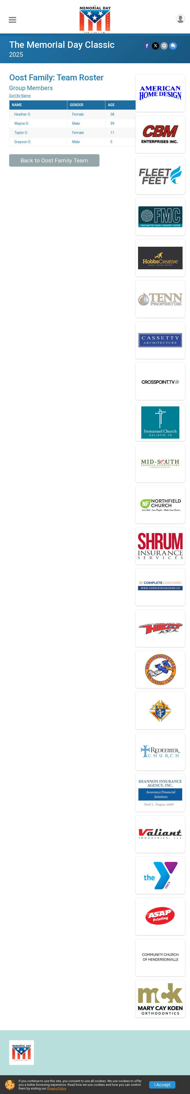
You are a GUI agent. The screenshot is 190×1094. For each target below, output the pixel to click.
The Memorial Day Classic (62, 44)
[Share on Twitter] (155, 45)
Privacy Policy (56, 1088)
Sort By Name (20, 96)
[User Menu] (180, 18)
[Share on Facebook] (146, 45)
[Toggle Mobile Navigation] (12, 20)
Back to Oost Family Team (54, 160)
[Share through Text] (173, 45)
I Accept (162, 1084)
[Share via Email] (164, 45)
